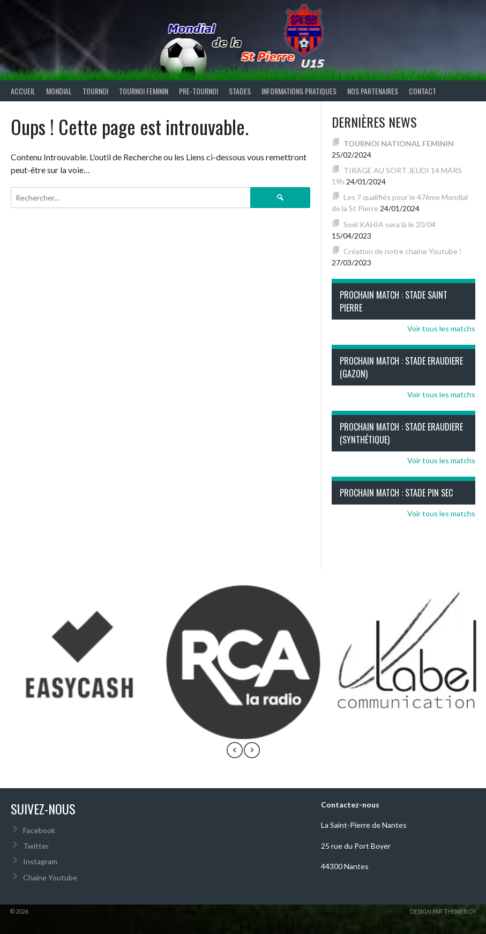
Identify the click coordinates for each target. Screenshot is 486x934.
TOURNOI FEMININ (143, 91)
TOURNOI (95, 91)
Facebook (39, 830)
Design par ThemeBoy (443, 911)
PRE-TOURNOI (198, 91)
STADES (240, 91)
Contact (422, 91)
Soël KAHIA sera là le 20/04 (389, 224)
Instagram (40, 861)
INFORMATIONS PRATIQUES (299, 91)
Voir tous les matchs (441, 328)
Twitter (36, 845)
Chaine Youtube (50, 877)
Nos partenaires (372, 91)
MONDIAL (59, 91)
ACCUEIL (23, 91)
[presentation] (235, 751)
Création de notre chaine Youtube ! (402, 251)
